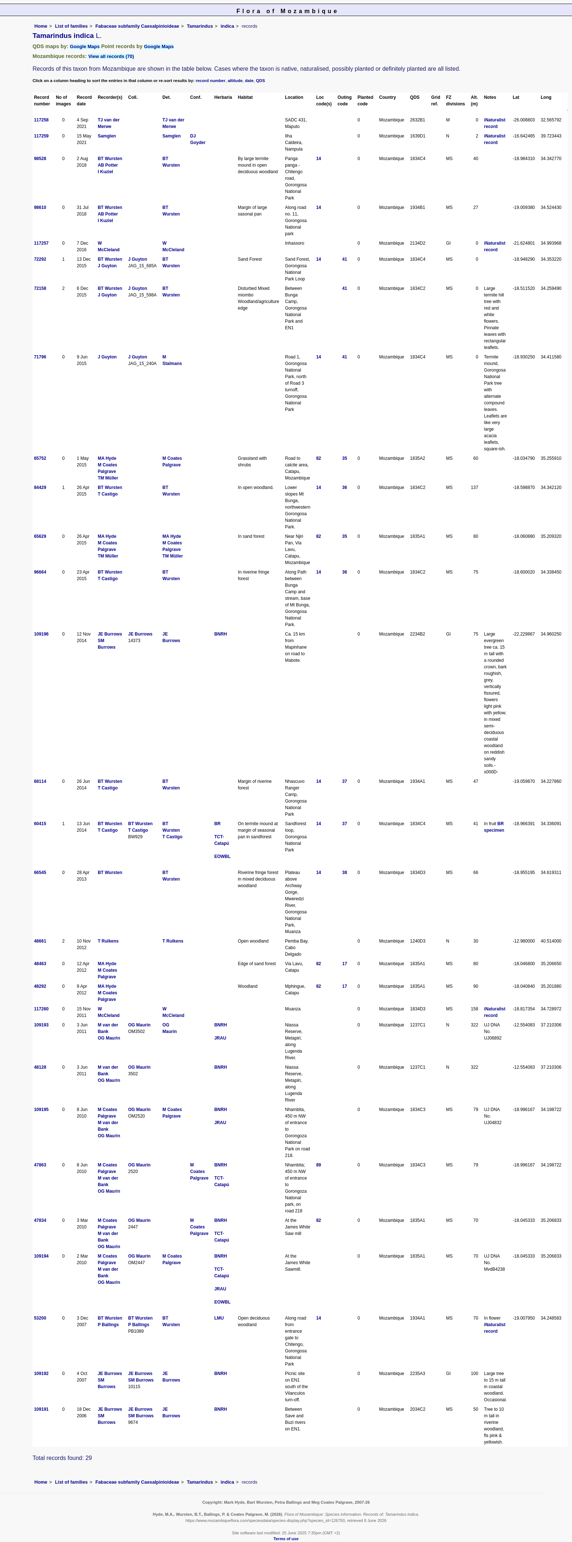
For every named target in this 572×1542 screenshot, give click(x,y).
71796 (40, 357)
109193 (41, 1025)
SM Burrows (141, 1380)
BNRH (220, 634)
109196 (41, 634)
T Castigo (108, 494)
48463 (40, 963)
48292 (40, 986)
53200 (40, 1318)
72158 (40, 288)
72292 (40, 259)
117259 (41, 136)
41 (344, 259)
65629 (40, 536)
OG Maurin (109, 1038)
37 (344, 781)
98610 (40, 207)
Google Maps (85, 46)
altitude (235, 80)
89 (318, 1165)
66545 (40, 872)
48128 (40, 1067)
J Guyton (107, 265)
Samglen (107, 136)
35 (344, 458)
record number (210, 80)
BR (217, 823)
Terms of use (286, 1539)
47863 (40, 1165)
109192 (41, 1373)
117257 (41, 243)
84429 (40, 487)
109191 (41, 1409)
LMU (219, 1318)
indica (227, 26)
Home (40, 26)
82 (318, 458)
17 (344, 963)
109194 (41, 1256)
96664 (40, 572)
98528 (40, 158)
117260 (41, 1008)
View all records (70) (111, 56)
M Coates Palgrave (199, 1171)
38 (344, 872)
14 (318, 158)
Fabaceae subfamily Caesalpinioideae (137, 26)
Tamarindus (200, 26)
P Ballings (108, 1324)
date (249, 80)
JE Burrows (110, 634)
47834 (40, 1220)
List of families (71, 26)
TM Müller (108, 478)
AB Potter (108, 165)
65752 (40, 458)
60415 (40, 823)
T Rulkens (108, 941)
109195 (41, 1109)
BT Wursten (110, 158)
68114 (40, 781)
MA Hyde (107, 458)
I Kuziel (105, 171)
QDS (260, 80)
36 (344, 487)
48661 (40, 941)
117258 (41, 120)
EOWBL (222, 856)
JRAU (220, 1038)
